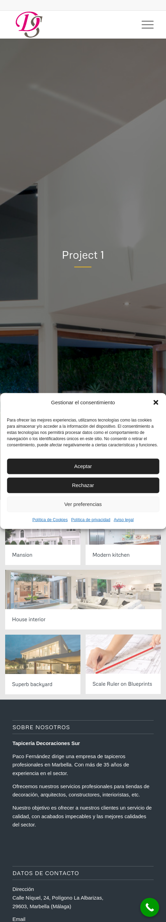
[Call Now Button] (149, 907)
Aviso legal (124, 519)
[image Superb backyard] (45, 667)
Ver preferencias (83, 504)
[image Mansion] (45, 537)
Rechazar (83, 485)
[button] (155, 402)
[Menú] (144, 24)
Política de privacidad (90, 519)
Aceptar (83, 466)
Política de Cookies (50, 519)
